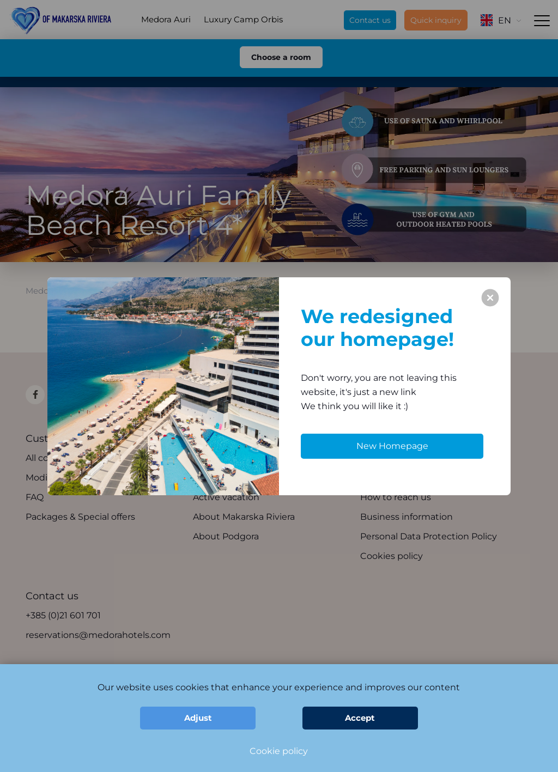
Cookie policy (279, 751)
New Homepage (392, 446)
